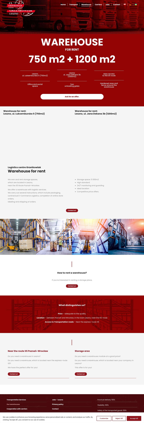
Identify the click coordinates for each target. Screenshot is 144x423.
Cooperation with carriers (17, 409)
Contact (55, 409)
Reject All (119, 418)
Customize (104, 418)
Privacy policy (57, 404)
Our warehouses (13, 404)
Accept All (134, 418)
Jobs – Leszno (57, 400)
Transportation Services (16, 400)
